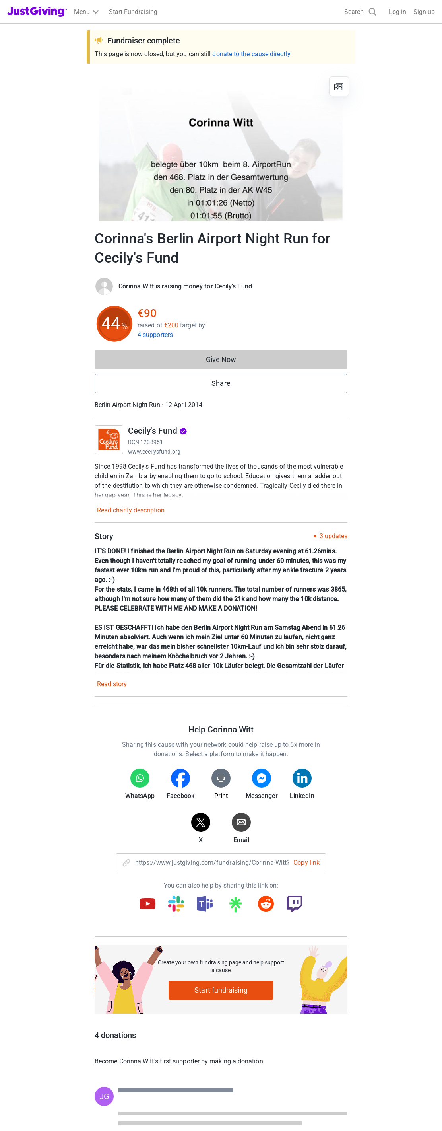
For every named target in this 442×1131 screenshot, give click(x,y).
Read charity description (131, 510)
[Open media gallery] (221, 145)
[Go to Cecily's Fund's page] (109, 439)
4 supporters (155, 335)
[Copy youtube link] (147, 904)
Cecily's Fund (157, 431)
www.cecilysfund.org (154, 451)
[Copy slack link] (176, 904)
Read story (112, 684)
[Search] (360, 11)
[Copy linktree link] (235, 906)
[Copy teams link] (205, 904)
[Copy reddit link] (266, 904)
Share (220, 383)
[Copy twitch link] (294, 904)
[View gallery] (339, 86)
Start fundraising (221, 990)
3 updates (333, 536)
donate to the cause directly (251, 54)
